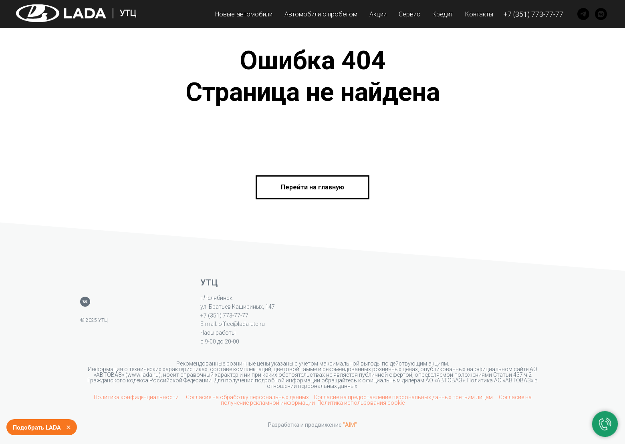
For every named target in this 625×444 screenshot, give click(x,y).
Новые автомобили (243, 14)
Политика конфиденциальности (137, 397)
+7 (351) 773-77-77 (533, 14)
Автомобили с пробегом (320, 14)
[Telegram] (583, 14)
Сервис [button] (409, 14)
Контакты (479, 14)
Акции (378, 14)
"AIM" (350, 425)
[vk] (85, 302)
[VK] (601, 14)
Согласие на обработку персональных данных (247, 397)
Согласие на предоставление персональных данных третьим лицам (404, 397)
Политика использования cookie (361, 403)
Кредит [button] (442, 14)
